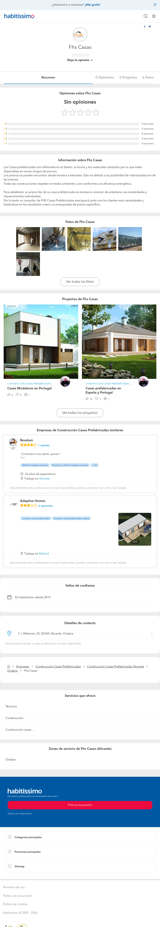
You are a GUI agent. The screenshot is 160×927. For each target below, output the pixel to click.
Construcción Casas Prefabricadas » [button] (29, 384)
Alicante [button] (44, 478)
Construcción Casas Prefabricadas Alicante (115, 666)
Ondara (12, 670)
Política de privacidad (17, 896)
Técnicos (11, 706)
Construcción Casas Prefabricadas (58, 666)
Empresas (22, 666)
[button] (80, 837)
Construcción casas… (19, 729)
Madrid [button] (44, 553)
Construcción (14, 718)
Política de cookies (15, 904)
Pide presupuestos (80, 805)
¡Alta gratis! (92, 4)
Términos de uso (14, 887)
